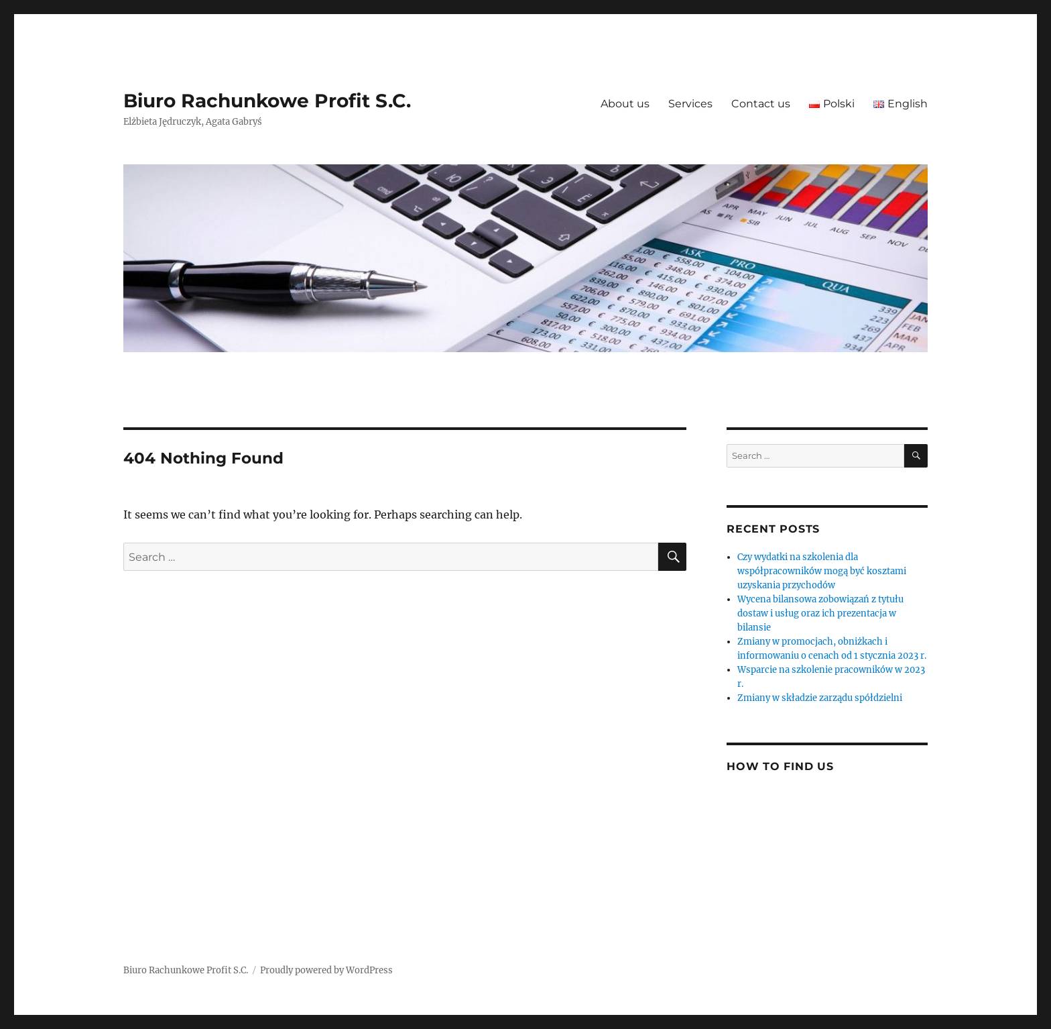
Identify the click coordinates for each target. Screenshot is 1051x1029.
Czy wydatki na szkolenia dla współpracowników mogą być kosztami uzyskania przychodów (821, 571)
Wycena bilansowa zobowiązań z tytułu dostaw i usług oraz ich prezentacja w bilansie (820, 613)
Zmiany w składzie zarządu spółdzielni (819, 698)
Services (690, 103)
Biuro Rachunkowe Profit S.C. (267, 100)
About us (625, 103)
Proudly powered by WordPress (326, 970)
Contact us (760, 103)
